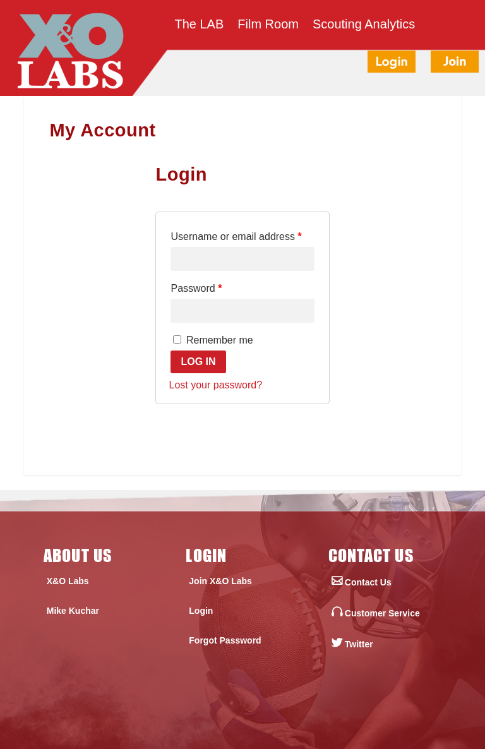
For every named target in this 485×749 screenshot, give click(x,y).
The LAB (199, 25)
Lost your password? (215, 385)
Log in (198, 361)
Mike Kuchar (73, 611)
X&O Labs (68, 581)
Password (196, 288)
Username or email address (236, 236)
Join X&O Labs (220, 581)
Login (201, 611)
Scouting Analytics (364, 25)
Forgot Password (225, 640)
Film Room (268, 25)
